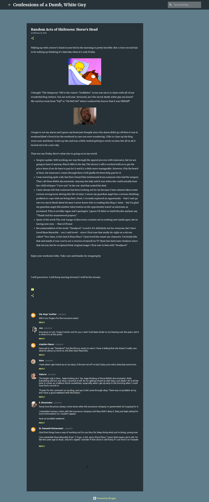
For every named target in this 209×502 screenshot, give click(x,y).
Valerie (43, 374)
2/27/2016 (51, 374)
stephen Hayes (46, 344)
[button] (32, 38)
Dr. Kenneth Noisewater (51, 428)
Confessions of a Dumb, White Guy (49, 4)
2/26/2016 (62, 314)
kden (41, 360)
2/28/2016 (68, 428)
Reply (42, 322)
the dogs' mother (48, 314)
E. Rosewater (46, 402)
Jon (41, 328)
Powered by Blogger (104, 498)
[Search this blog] (187, 5)
